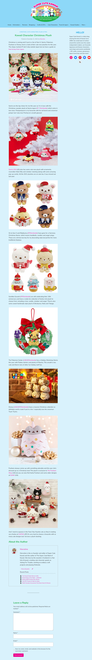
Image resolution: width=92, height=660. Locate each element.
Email (15, 641)
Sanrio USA (12, 169)
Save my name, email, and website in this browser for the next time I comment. (32, 650)
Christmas (23, 32)
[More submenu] (85, 24)
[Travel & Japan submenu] (68, 24)
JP (37, 108)
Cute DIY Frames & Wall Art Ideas (31, 581)
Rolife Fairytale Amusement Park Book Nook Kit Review (36, 583)
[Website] (32, 569)
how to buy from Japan (16, 49)
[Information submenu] (20, 24)
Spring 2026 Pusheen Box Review (30, 579)
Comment (16, 612)
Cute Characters (32, 32)
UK (27, 360)
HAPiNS (21, 534)
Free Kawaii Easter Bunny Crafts (30, 576)
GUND (12, 475)
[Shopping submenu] (35, 24)
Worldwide (43, 108)
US (25, 360)
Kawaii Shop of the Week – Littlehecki (31, 578)
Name (15, 633)
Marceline (42, 39)
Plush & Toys (43, 32)
